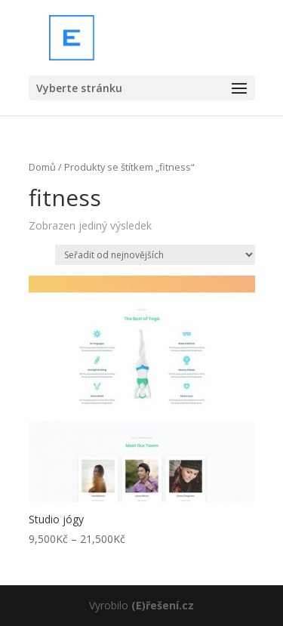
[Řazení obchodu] (155, 255)
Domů (42, 167)
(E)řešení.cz (162, 605)
